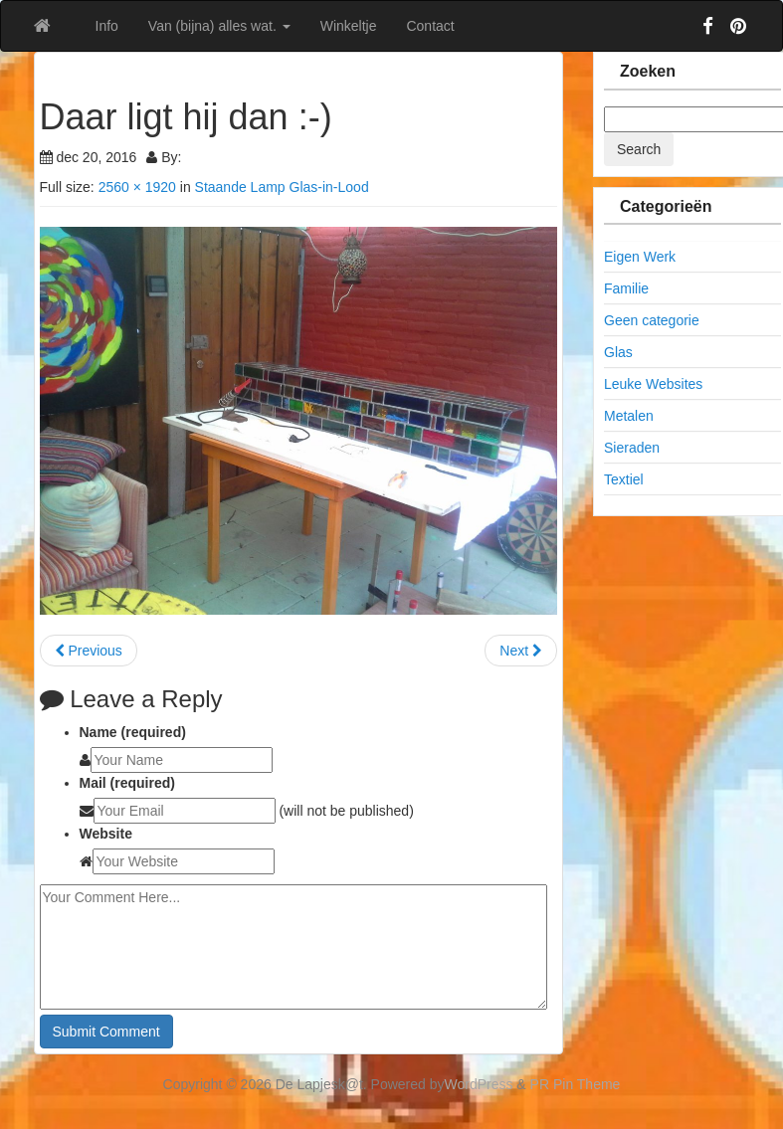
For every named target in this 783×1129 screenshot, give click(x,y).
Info (107, 26)
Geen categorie (651, 320)
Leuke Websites (653, 384)
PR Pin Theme (575, 1084)
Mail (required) (127, 783)
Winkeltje (348, 26)
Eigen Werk (640, 257)
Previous (88, 651)
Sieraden (632, 448)
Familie (626, 288)
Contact (430, 26)
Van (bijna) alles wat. (219, 26)
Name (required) (133, 732)
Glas (618, 352)
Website (106, 834)
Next (520, 651)
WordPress (479, 1084)
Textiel (624, 479)
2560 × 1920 (137, 187)
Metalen (629, 416)
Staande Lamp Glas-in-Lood (282, 187)
